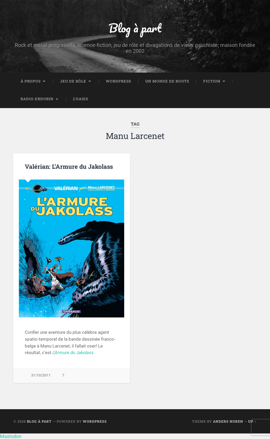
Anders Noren (228, 421)
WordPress (118, 81)
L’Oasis (80, 99)
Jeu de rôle (73, 81)
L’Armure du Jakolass (73, 352)
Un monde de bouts (167, 81)
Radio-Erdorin (37, 99)
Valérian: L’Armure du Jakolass (69, 166)
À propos (31, 81)
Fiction (211, 81)
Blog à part (135, 27)
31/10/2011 (41, 375)
